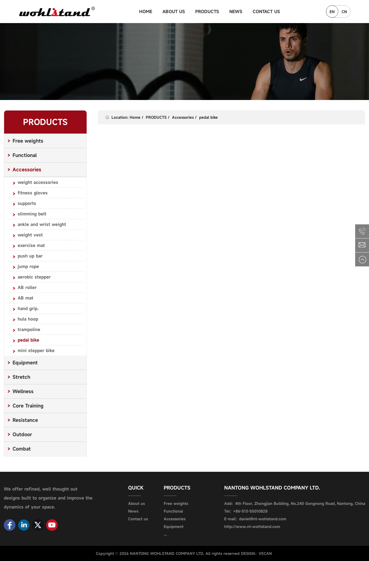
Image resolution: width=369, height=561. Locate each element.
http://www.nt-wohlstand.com (252, 526)
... (165, 534)
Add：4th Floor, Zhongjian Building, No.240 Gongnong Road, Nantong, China (294, 503)
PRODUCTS (207, 11)
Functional (173, 511)
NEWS (235, 11)
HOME (145, 11)
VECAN (265, 553)
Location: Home (125, 117)
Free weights (176, 503)
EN (332, 11)
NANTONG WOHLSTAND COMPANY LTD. (272, 488)
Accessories (183, 117)
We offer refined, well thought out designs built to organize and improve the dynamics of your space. (48, 498)
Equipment (173, 526)
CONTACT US (266, 11)
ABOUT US (173, 11)
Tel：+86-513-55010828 (246, 511)
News (133, 511)
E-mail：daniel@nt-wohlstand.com (255, 518)
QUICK (136, 488)
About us (136, 503)
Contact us (138, 518)
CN (344, 11)
